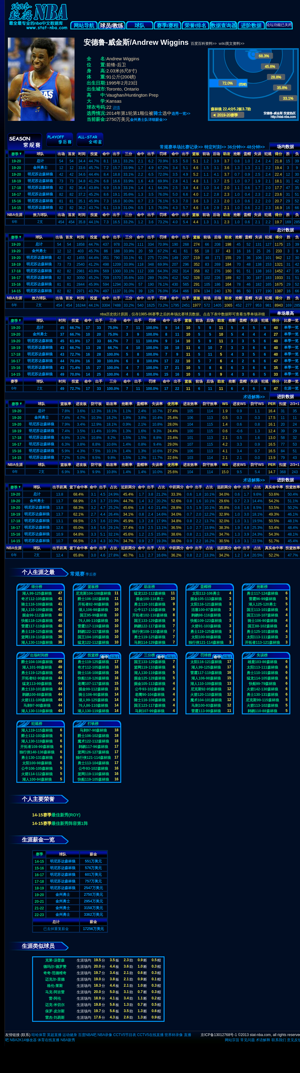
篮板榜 (93, 587)
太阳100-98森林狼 (206, 637)
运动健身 (69, 1035)
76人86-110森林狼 (93, 621)
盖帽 (247, 154)
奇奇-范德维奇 (54, 973)
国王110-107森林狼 (262, 615)
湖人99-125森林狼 (37, 593)
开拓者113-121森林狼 (262, 642)
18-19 (16, 181)
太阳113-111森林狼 (262, 637)
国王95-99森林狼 (93, 615)
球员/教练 (111, 26)
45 (62, 328)
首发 (71, 154)
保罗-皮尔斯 (55, 1011)
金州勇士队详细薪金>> (148, 120)
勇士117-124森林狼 (262, 593)
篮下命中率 (78, 487)
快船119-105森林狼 (93, 779)
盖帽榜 (205, 587)
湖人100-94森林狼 (37, 779)
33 (99, 328)
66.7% (75, 328)
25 (99, 374)
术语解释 (263, 1040)
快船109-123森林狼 (206, 621)
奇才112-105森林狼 (37, 599)
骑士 (157, 113)
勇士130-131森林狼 (262, 695)
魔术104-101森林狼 (206, 700)
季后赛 (90, 574)
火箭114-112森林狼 (37, 774)
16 (166, 348)
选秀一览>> (181, 113)
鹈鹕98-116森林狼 (206, 615)
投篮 (94, 154)
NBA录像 (105, 1035)
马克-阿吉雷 (55, 992)
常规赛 (77, 573)
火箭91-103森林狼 (206, 626)
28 (99, 348)
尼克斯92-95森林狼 (206, 689)
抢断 (237, 154)
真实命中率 (274, 487)
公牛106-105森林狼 (37, 768)
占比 (113, 487)
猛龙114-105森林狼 (262, 678)
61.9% (75, 341)
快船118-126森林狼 (37, 621)
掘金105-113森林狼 (206, 599)
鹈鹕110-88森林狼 (262, 711)
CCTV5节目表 (124, 1035)
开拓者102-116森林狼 (149, 615)
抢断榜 (262, 587)
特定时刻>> (215, 147)
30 (99, 361)
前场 (206, 154)
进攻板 (81, 404)
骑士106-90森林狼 (262, 621)
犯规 (268, 154)
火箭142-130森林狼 (262, 689)
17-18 (16, 188)
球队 (140, 25)
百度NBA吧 (87, 1035)
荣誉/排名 (196, 25)
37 (62, 334)
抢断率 (127, 404)
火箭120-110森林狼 (206, 695)
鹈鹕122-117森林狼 (93, 632)
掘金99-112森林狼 (37, 615)
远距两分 (224, 487)
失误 (257, 154)
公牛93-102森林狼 (149, 689)
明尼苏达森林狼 (40, 174)
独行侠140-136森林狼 (37, 752)
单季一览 (291, 327)
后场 (216, 154)
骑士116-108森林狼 (37, 604)
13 (88, 348)
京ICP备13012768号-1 (219, 1035)
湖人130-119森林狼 (37, 642)
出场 (61, 154)
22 (177, 361)
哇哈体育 (39, 1035)
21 (177, 368)
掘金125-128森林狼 (149, 678)
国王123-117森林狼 (149, 705)
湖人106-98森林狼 (93, 610)
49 (62, 374)
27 (276, 334)
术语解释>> (254, 396)
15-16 (16, 201)
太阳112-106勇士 (206, 593)
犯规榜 (36, 724)
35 (276, 368)
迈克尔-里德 (55, 979)
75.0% (113, 328)
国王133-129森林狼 (149, 621)
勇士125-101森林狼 (262, 632)
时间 (81, 154)
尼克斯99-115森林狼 (262, 700)
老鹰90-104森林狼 (149, 695)
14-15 (16, 208)
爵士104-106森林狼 (37, 662)
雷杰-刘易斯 (55, 1017)
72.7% (75, 354)
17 (88, 328)
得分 (278, 154)
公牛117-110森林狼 (149, 610)
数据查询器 (223, 25)
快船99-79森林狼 (262, 684)
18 (177, 348)
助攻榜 (149, 587)
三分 (128, 154)
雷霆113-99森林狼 (206, 711)
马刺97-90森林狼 (37, 705)
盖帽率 (142, 404)
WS (225, 404)
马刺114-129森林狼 (149, 642)
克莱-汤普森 (55, 960)
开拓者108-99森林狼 (36, 747)
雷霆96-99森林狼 (262, 599)
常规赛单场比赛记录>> (181, 147)
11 (138, 328)
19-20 (16, 161)
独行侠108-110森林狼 (149, 632)
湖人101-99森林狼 (37, 667)
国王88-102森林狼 (262, 626)
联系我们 (279, 1040)
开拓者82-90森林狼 (93, 604)
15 (88, 368)
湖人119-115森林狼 (37, 730)
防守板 (96, 404)
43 (62, 348)
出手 (116, 154)
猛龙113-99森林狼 (37, 684)
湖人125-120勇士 (262, 604)
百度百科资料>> (204, 44)
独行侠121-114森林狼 (206, 642)
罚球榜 (205, 655)
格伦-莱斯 (55, 986)
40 (276, 328)
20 (99, 334)
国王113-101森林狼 (262, 610)
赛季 (16, 153)
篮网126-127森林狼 (93, 752)
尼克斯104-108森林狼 (93, 593)
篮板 (195, 154)
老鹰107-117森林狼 (93, 684)
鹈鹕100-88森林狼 (37, 695)
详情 (116, 107)
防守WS (257, 404)
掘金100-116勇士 (150, 599)
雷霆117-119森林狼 (37, 626)
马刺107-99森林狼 (149, 711)
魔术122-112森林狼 (93, 741)
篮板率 (65, 404)
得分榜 (36, 587)
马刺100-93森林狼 (206, 705)
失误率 (157, 404)
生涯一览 (291, 388)
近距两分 (128, 487)
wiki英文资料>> (232, 44)
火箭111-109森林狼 (37, 700)
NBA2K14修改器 (23, 1040)
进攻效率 (190, 404)
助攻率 (111, 404)
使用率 (172, 404)
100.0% (152, 328)
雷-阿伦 (55, 998)
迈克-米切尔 (55, 1005)
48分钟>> (256, 147)
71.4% (75, 368)
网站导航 (84, 25)
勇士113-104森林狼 (93, 763)
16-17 (16, 194)
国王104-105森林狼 (93, 637)
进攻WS (239, 404)
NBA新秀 (68, 1040)
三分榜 (149, 655)
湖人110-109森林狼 (37, 610)
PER (272, 404)
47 (276, 361)
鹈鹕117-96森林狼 (93, 747)
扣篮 (282, 404)
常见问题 (247, 1040)
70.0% (75, 361)
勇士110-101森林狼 (149, 604)
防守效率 (210, 404)
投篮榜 (93, 655)
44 (62, 361)
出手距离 (59, 487)
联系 (25, 1035)
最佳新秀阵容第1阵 (70, 823)
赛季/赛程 (168, 25)
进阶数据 (251, 25)
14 (177, 328)
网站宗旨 (232, 1040)
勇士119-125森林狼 (37, 632)
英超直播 (54, 1035)
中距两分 (176, 487)
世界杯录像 (174, 1035)
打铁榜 (93, 724)
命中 (106, 154)
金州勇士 (40, 167)
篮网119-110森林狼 (37, 637)
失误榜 (262, 655)
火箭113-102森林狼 (262, 705)
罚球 (163, 154)
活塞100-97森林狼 (206, 610)
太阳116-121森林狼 (206, 604)
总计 (40, 161)
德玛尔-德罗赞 (54, 967)
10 (188, 328)
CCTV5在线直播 (150, 1035)
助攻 (226, 154)
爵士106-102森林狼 (93, 599)
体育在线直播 (48, 1040)
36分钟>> (236, 147)
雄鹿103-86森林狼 (262, 662)
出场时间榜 (39, 655)
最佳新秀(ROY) (66, 814)
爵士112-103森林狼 (37, 736)
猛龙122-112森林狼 (93, 642)
